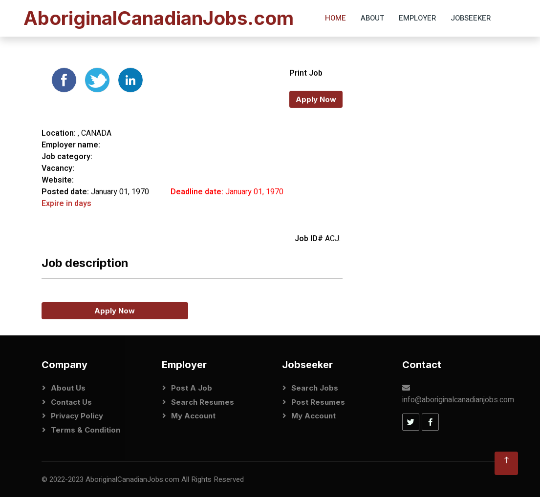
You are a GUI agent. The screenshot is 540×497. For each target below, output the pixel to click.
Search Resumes (202, 402)
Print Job (306, 91)
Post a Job (191, 388)
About (372, 18)
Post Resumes (318, 402)
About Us (68, 388)
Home (335, 18)
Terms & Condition (85, 430)
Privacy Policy (77, 415)
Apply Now (316, 117)
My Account (193, 415)
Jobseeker (471, 18)
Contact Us (71, 402)
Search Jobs (314, 388)
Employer (417, 18)
